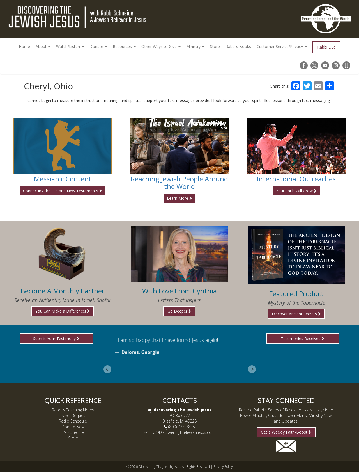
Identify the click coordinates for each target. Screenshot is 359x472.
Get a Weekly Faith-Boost (286, 432)
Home (24, 46)
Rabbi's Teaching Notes (73, 409)
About (43, 46)
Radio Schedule (73, 421)
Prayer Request (73, 415)
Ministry (195, 46)
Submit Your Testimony (56, 338)
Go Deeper (179, 311)
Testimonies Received (303, 338)
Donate (98, 46)
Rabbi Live (326, 47)
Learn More (179, 198)
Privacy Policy (223, 466)
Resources (124, 46)
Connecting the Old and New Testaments (62, 190)
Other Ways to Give (161, 46)
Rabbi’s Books (238, 46)
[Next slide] (252, 369)
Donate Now (73, 426)
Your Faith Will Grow (296, 190)
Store (215, 46)
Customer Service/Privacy (282, 46)
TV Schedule (73, 432)
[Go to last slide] (107, 369)
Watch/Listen (70, 46)
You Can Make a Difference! (62, 311)
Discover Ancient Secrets (296, 313)
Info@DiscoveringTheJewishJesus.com (182, 432)
